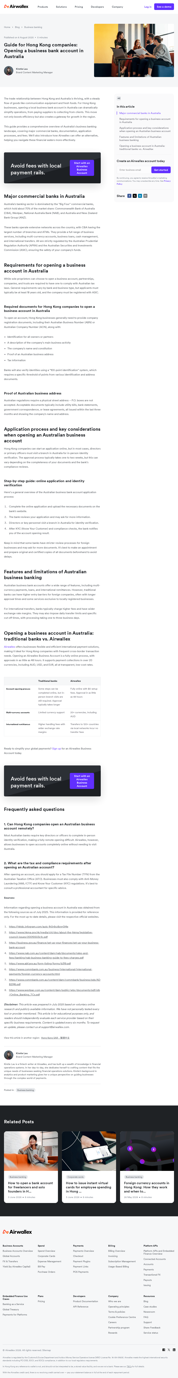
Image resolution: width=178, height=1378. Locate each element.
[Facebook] (164, 1350)
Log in (148, 6)
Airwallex (9, 646)
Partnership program (119, 1327)
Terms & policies (116, 1311)
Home (7, 27)
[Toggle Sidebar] (119, 98)
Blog (17, 27)
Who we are (114, 1301)
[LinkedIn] (174, 1350)
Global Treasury (11, 1309)
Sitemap (46, 1350)
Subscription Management (122, 1261)
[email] (145, 196)
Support (148, 1322)
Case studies (150, 1306)
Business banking (33, 27)
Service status (151, 1332)
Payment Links (80, 1266)
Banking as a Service (13, 1304)
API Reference (80, 1306)
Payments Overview (83, 1251)
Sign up (57, 748)
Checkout (78, 1256)
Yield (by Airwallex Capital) (16, 1266)
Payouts (148, 1280)
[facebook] (129, 196)
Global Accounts (11, 1256)
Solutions (61, 6)
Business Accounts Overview (18, 1251)
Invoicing (113, 1256)
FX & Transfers (10, 1261)
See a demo (164, 6)
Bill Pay (41, 1266)
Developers (97, 6)
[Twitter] (169, 1350)
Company (117, 6)
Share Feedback (152, 1327)
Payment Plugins (81, 1261)
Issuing (147, 1285)
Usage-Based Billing (118, 1266)
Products (43, 6)
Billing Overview (116, 1251)
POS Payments (80, 1272)
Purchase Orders (46, 1272)
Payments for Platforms (15, 1314)
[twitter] (135, 196)
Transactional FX (152, 1274)
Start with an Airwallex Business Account (82, 168)
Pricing (79, 6)
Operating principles (118, 1306)
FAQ (146, 1317)
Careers (112, 1322)
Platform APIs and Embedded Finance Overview (159, 1252)
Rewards (112, 1332)
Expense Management (49, 1261)
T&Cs (129, 1366)
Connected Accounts (155, 1259)
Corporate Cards (46, 1256)
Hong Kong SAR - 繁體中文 (55, 1037)
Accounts (148, 1264)
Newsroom (149, 1311)
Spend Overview (46, 1251)
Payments (149, 1269)
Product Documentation (85, 1301)
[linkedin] (140, 196)
